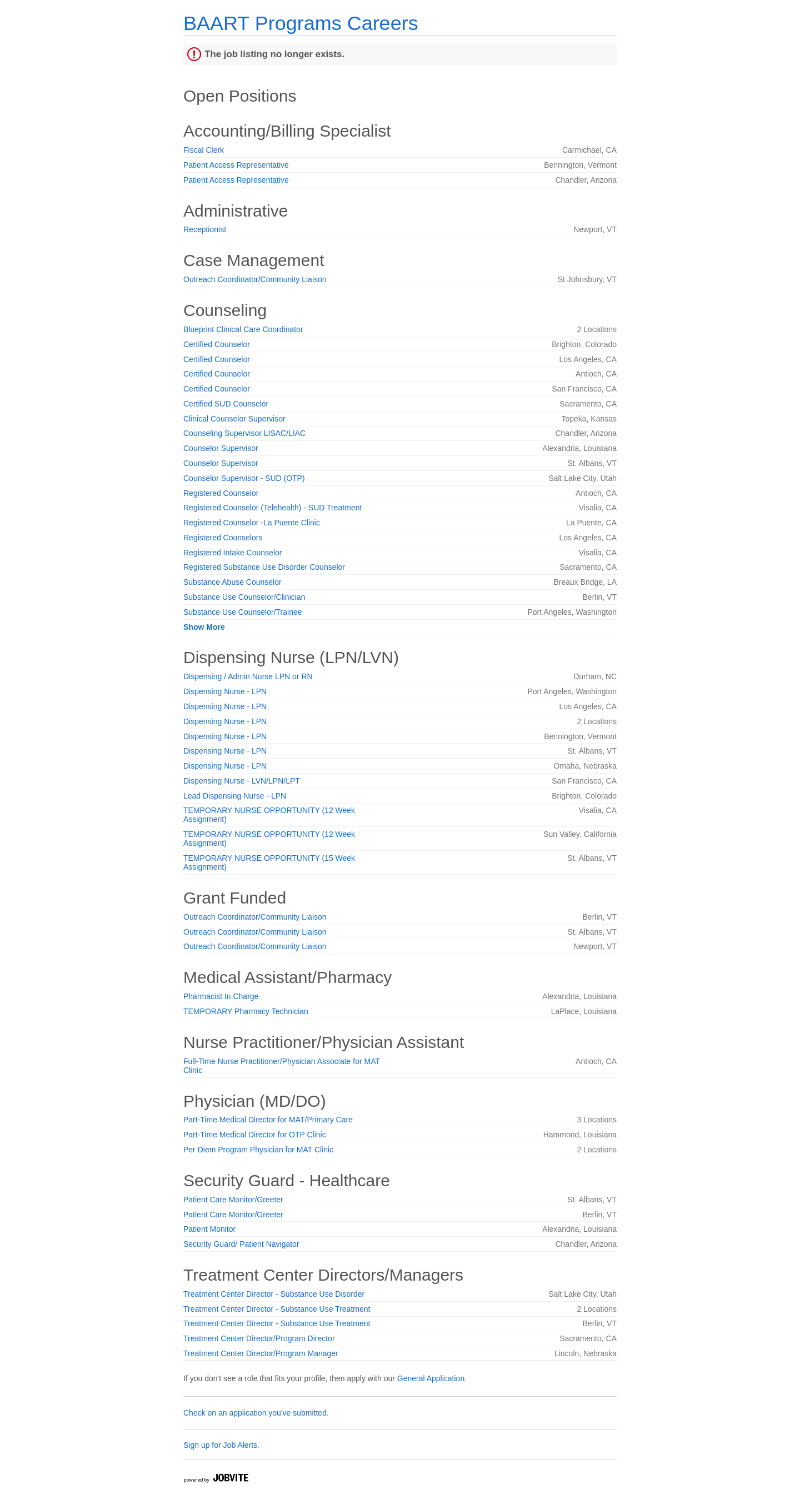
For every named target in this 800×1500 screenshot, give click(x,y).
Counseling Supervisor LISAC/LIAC (244, 433)
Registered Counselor (220, 493)
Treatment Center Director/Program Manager (260, 1353)
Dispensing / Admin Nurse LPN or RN (248, 676)
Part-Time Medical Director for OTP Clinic (254, 1134)
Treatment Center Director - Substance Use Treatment (276, 1309)
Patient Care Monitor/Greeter (233, 1199)
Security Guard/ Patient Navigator (241, 1244)
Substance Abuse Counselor (232, 582)
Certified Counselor (216, 344)
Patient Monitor (209, 1229)
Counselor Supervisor (220, 448)
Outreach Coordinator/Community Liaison (255, 279)
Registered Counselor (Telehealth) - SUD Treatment (272, 507)
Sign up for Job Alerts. (221, 1445)
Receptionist (204, 229)
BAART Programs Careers (300, 23)
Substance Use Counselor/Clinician (244, 597)
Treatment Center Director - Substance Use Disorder (273, 1294)
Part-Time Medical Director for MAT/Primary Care (268, 1119)
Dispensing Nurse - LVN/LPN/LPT (241, 780)
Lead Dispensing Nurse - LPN (234, 795)
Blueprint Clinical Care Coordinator (243, 329)
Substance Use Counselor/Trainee (242, 612)
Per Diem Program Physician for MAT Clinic (258, 1149)
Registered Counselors (222, 537)
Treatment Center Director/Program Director (259, 1338)
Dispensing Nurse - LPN (225, 691)
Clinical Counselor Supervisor (234, 418)
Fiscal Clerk (203, 150)
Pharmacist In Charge (220, 996)
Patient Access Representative (236, 164)
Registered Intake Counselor (232, 552)
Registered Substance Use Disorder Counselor (264, 567)
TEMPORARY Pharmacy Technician (245, 1011)
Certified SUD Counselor (225, 403)
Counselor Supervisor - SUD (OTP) (244, 478)
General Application (430, 1378)
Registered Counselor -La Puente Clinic (251, 522)
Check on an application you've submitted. (256, 1412)
